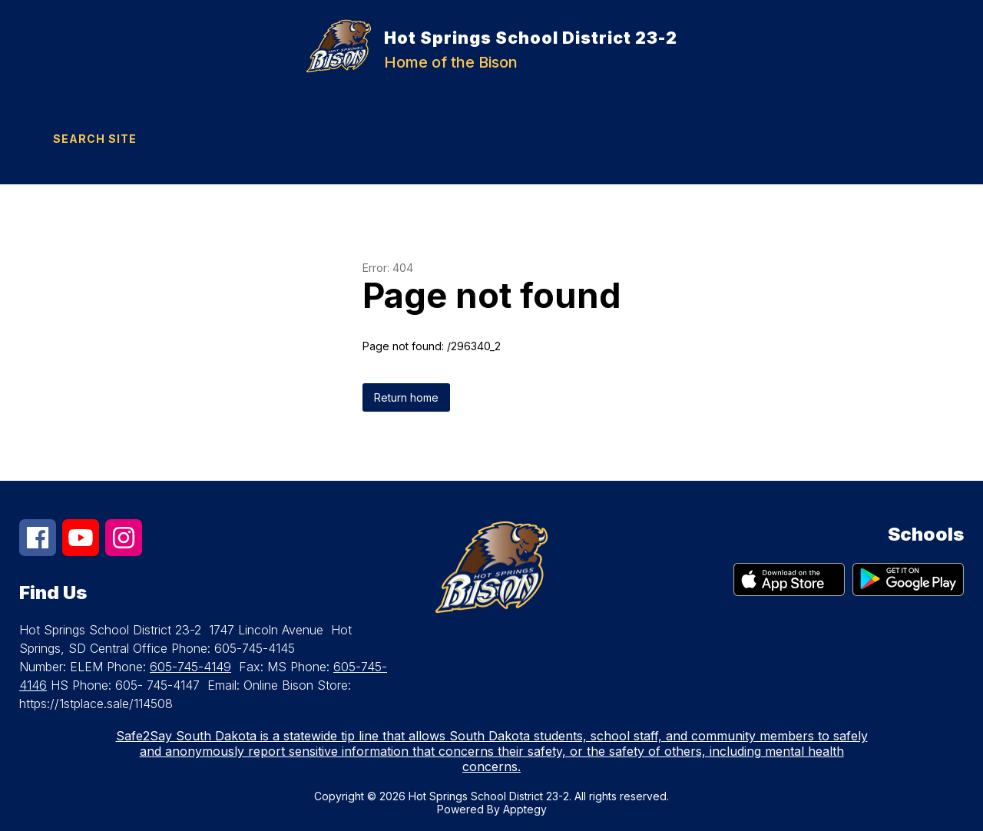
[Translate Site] (234, 138)
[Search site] (104, 138)
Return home (406, 397)
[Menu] (903, 138)
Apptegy (525, 809)
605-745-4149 (190, 666)
